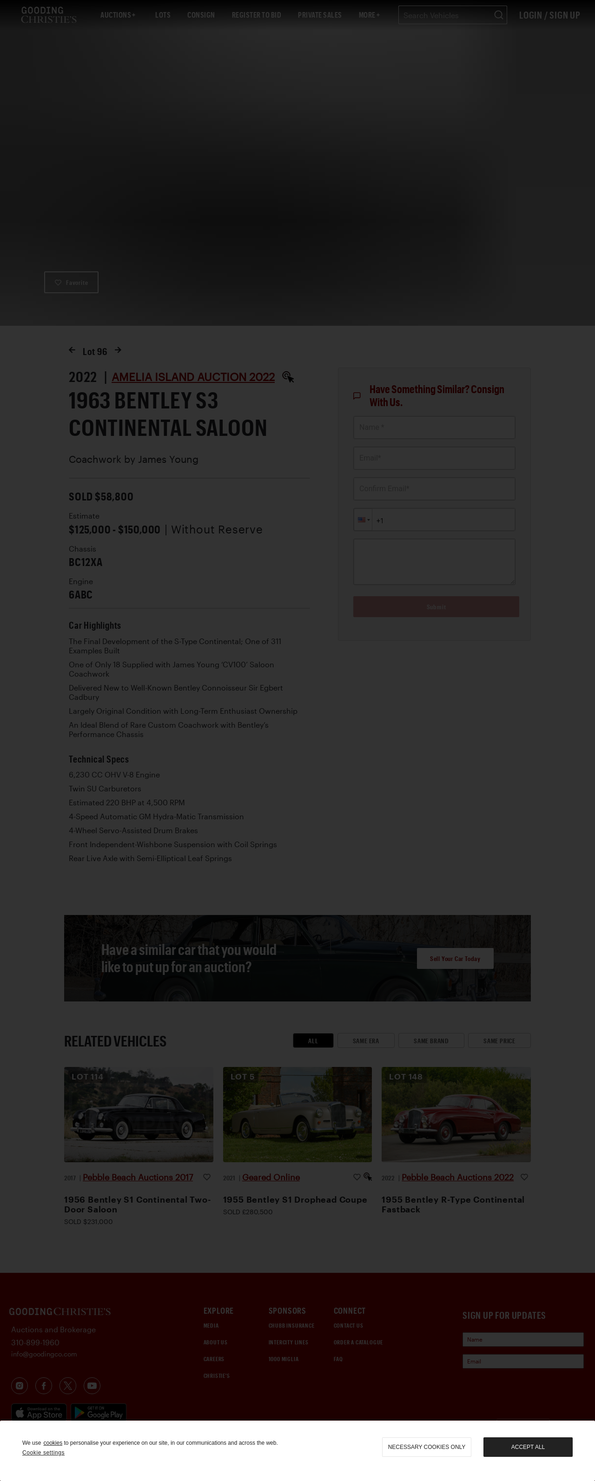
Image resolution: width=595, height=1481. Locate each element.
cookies (52, 1443)
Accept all (528, 1447)
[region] (297, 1451)
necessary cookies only (427, 1447)
